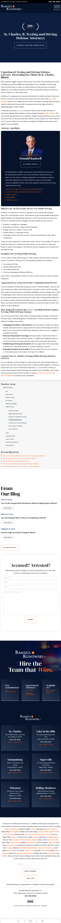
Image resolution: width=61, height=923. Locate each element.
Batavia (53, 832)
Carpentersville (53, 835)
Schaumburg (48, 851)
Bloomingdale (14, 835)
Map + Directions (15, 745)
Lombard (17, 846)
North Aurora (11, 848)
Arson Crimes (10, 441)
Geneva (35, 840)
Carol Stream (8, 837)
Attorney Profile (30, 166)
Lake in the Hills (52, 843)
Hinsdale (15, 843)
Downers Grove (44, 837)
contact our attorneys (45, 375)
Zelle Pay (30, 883)
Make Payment (30, 875)
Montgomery (31, 846)
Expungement (10, 447)
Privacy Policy (18, 911)
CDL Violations (13, 431)
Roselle (41, 851)
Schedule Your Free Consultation (31, 46)
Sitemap (45, 911)
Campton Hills (43, 835)
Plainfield (22, 851)
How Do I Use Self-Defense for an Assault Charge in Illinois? (20, 466)
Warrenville (45, 854)
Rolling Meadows (32, 851)
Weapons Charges (11, 406)
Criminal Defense (8, 389)
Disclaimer (28, 911)
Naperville (52, 846)
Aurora (33, 832)
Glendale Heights (52, 840)
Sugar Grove (29, 854)
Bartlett (47, 832)
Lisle (11, 846)
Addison (7, 832)
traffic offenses (49, 114)
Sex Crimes (9, 403)
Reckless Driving (13, 413)
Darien (36, 837)
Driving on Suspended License (18, 419)
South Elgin (12, 854)
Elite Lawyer (10, 199)
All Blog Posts (11, 550)
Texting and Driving (15, 422)
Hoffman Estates (25, 843)
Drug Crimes (9, 396)
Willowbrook (28, 856)
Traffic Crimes (10, 409)
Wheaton (20, 856)
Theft (7, 435)
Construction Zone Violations (18, 425)
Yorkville (4, 859)
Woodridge (52, 856)
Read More (8, 510)
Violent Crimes (10, 399)
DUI (7, 393)
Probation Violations (12, 444)
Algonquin (14, 832)
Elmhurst (14, 840)
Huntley (34, 843)
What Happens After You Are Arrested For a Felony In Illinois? (21, 468)
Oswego (9, 851)
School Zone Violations (16, 428)
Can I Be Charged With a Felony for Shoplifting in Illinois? (20, 460)
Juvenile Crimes (10, 438)
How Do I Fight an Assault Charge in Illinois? (16, 463)
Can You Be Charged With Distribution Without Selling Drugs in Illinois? (24, 458)
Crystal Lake (29, 837)
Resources (37, 911)
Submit (30, 622)
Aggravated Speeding (15, 416)
